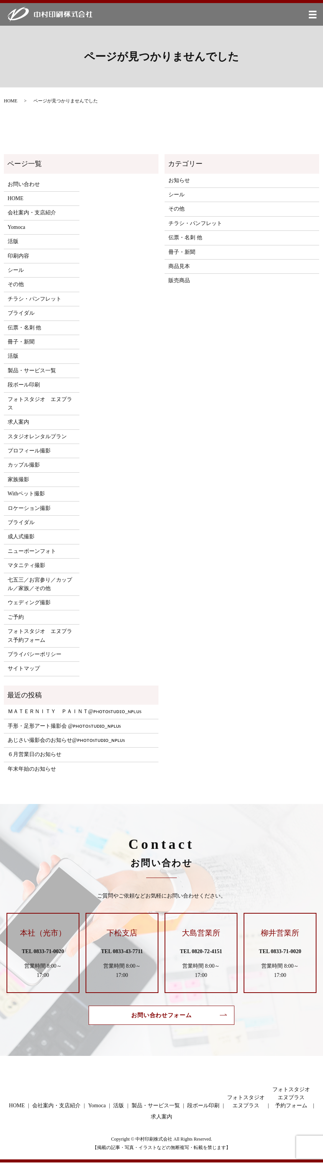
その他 (16, 284)
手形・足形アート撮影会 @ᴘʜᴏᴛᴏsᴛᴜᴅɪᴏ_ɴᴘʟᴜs (64, 726)
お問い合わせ (24, 184)
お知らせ (179, 180)
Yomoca (16, 227)
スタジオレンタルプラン (37, 436)
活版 (13, 241)
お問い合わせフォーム (161, 1016)
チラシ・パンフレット (34, 299)
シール (16, 270)
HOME (10, 101)
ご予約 (16, 617)
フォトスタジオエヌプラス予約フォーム (291, 1099)
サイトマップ (24, 668)
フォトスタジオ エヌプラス (40, 403)
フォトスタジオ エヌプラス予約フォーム (40, 635)
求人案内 (18, 422)
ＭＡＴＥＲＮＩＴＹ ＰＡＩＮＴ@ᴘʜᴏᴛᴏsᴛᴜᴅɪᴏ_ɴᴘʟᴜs (75, 711)
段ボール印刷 (24, 385)
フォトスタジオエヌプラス (246, 1103)
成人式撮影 (21, 536)
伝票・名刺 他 (24, 327)
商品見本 (179, 266)
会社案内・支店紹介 (32, 212)
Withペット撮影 (26, 494)
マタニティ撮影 (26, 565)
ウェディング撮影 (29, 602)
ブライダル (21, 313)
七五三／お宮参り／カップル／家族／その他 (40, 584)
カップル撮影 (24, 465)
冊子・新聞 (21, 342)
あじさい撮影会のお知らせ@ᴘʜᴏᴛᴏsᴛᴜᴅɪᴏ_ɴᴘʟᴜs (66, 740)
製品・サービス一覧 (32, 370)
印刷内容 (18, 256)
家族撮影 (18, 479)
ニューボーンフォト (32, 551)
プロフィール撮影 (29, 451)
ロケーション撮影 (29, 508)
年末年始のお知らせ (32, 769)
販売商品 (179, 280)
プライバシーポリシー (34, 654)
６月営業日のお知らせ (34, 754)
